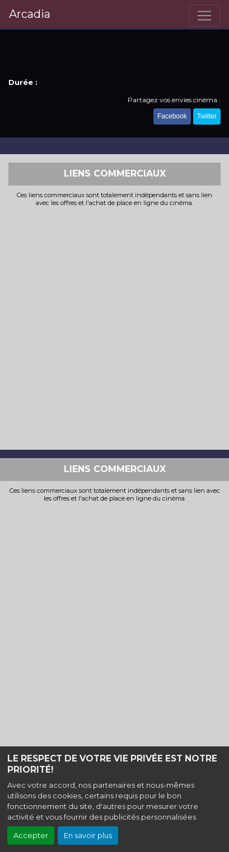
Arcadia (29, 14)
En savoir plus (88, 835)
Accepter (30, 835)
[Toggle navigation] (204, 15)
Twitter (207, 116)
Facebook (172, 116)
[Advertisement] (114, 327)
